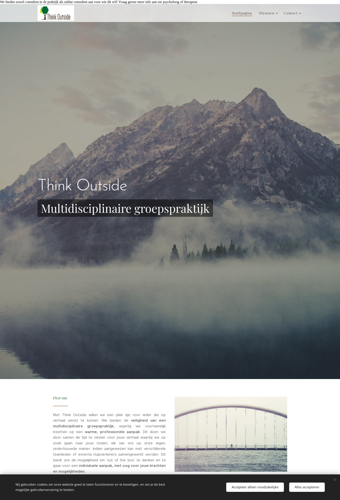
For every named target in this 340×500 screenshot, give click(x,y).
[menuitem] (245, 13)
